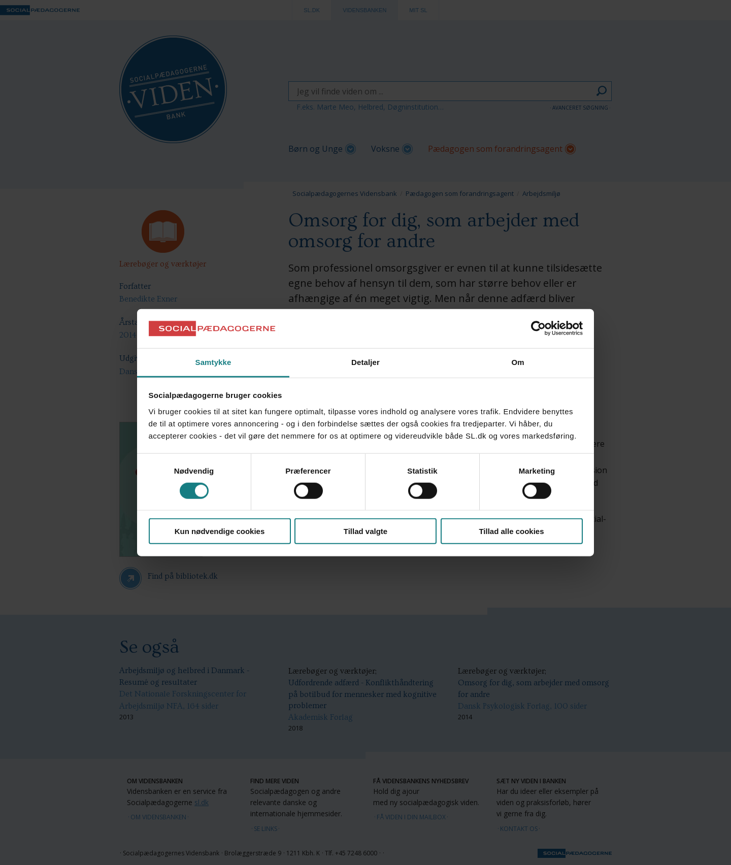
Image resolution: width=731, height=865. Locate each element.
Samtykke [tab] (213, 362)
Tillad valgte (365, 531)
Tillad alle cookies (511, 531)
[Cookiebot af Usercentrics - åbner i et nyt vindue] (538, 328)
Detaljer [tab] (365, 362)
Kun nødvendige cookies (220, 531)
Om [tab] (517, 362)
